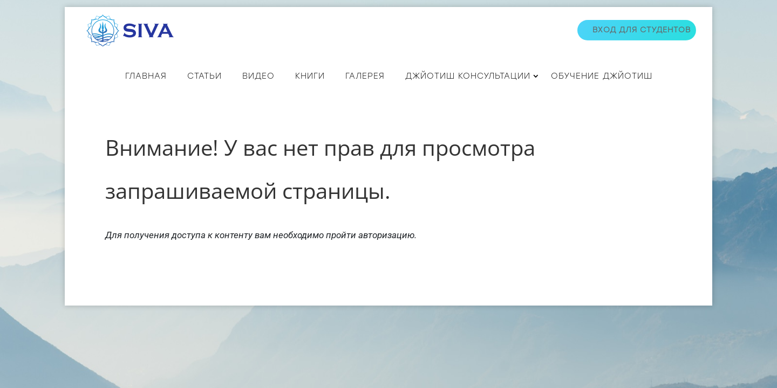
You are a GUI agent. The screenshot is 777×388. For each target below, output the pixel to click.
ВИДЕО (258, 76)
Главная (146, 76)
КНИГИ (310, 76)
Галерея (365, 76)
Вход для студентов (641, 29)
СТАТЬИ (204, 76)
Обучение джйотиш (601, 76)
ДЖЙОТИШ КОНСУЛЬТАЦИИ (467, 76)
